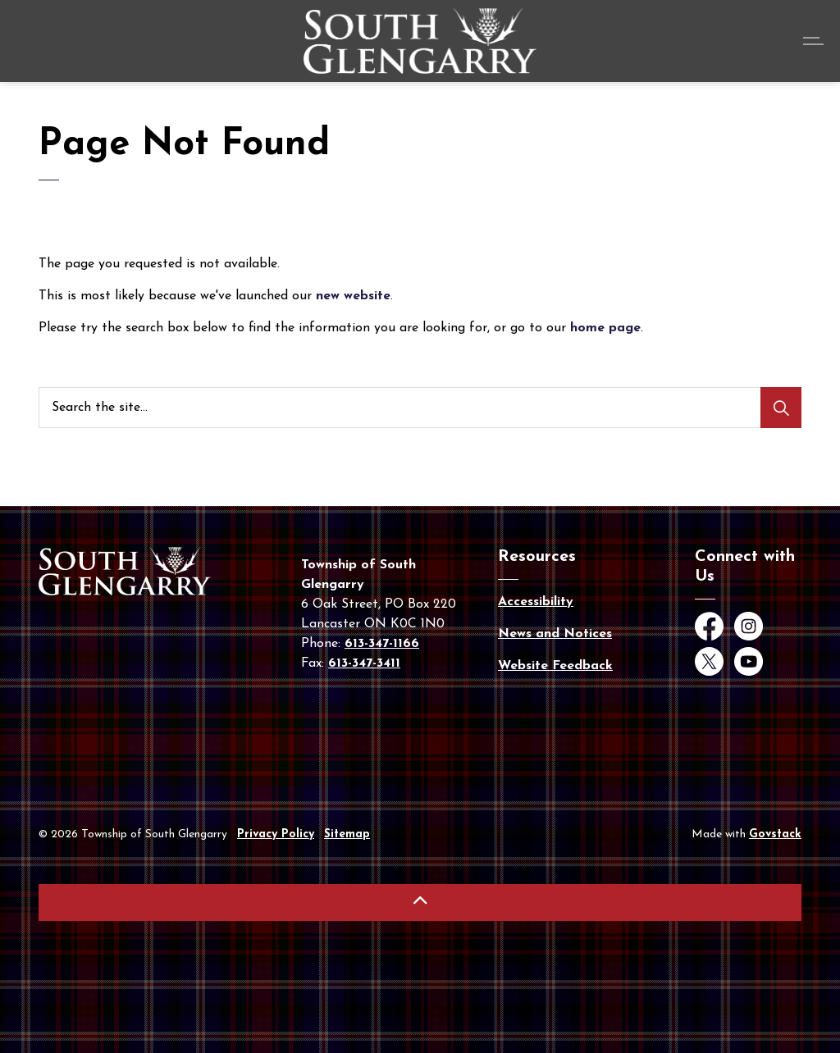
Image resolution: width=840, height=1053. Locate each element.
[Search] (780, 407)
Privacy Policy (275, 834)
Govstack (775, 834)
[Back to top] (420, 902)
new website (353, 296)
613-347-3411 (364, 663)
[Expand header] (815, 41)
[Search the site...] (420, 407)
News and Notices (555, 633)
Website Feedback (555, 665)
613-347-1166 (382, 643)
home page (605, 328)
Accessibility (535, 602)
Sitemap (347, 834)
